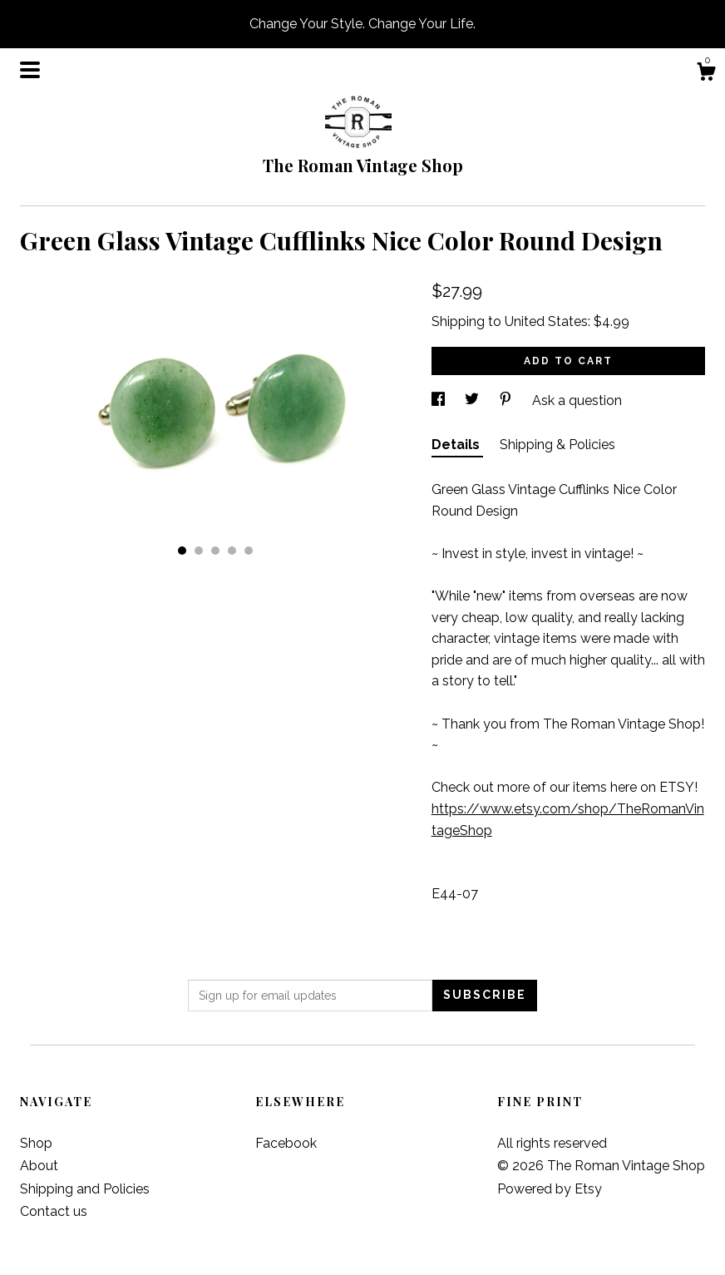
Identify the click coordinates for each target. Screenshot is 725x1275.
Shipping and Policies (85, 1189)
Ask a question (577, 400)
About (39, 1166)
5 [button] (248, 550)
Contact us (53, 1211)
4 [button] (232, 550)
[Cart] (706, 74)
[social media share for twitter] (473, 400)
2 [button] (199, 550)
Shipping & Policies (557, 444)
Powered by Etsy (549, 1189)
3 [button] (215, 550)
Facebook (286, 1143)
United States (546, 321)
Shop (36, 1143)
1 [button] (182, 550)
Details (457, 444)
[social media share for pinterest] (507, 400)
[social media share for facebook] (440, 400)
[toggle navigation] (30, 70)
